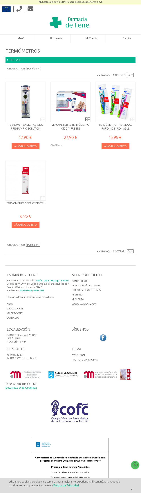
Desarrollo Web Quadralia (21, 387)
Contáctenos (80, 281)
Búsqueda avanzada (84, 303)
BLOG (10, 304)
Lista (131, 68)
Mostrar (119, 75)
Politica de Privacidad (85, 359)
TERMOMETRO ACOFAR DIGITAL (25, 203)
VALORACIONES (15, 313)
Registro (77, 294)
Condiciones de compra (86, 285)
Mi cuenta (78, 299)
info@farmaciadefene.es (21, 358)
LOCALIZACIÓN (15, 308)
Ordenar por (16, 68)
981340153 (38, 290)
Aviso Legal (78, 355)
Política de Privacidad (66, 485)
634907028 (26, 290)
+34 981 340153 (15, 354)
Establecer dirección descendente (43, 68)
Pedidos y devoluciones (86, 290)
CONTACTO (13, 317)
